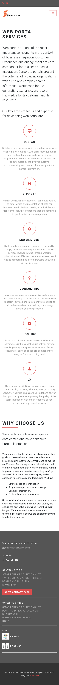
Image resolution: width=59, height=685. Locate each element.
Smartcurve (34, 675)
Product (16, 646)
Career (14, 637)
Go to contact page (17, 592)
